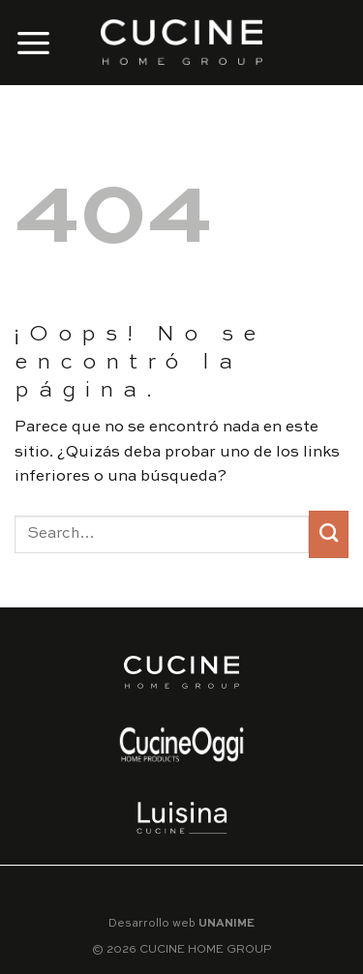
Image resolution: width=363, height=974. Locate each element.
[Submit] (328, 534)
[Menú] (34, 42)
